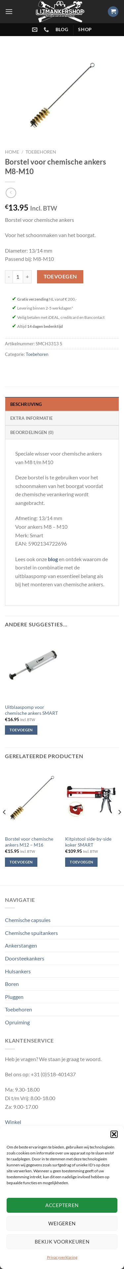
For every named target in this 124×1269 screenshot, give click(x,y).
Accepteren (62, 1205)
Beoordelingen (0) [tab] (32, 432)
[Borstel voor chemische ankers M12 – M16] (32, 799)
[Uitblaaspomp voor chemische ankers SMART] (32, 668)
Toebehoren (40, 152)
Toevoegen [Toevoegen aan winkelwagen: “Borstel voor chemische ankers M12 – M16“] (21, 862)
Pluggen (14, 997)
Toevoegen (60, 276)
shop (85, 29)
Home (12, 152)
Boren (12, 984)
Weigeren (62, 1223)
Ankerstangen (21, 945)
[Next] (119, 825)
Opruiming (17, 1022)
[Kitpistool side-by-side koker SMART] (92, 799)
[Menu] (9, 11)
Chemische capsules (28, 920)
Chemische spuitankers (31, 933)
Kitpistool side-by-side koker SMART (88, 842)
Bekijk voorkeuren (62, 1242)
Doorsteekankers (24, 958)
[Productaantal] (18, 276)
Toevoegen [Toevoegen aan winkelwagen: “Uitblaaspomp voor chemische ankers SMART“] (21, 730)
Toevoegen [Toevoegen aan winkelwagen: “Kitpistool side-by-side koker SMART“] (81, 862)
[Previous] (4, 825)
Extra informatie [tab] (31, 418)
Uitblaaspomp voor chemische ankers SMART (31, 710)
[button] (114, 1134)
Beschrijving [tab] (26, 404)
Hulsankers (18, 971)
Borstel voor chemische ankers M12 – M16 (29, 842)
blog (62, 29)
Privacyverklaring (62, 1257)
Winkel (13, 1122)
